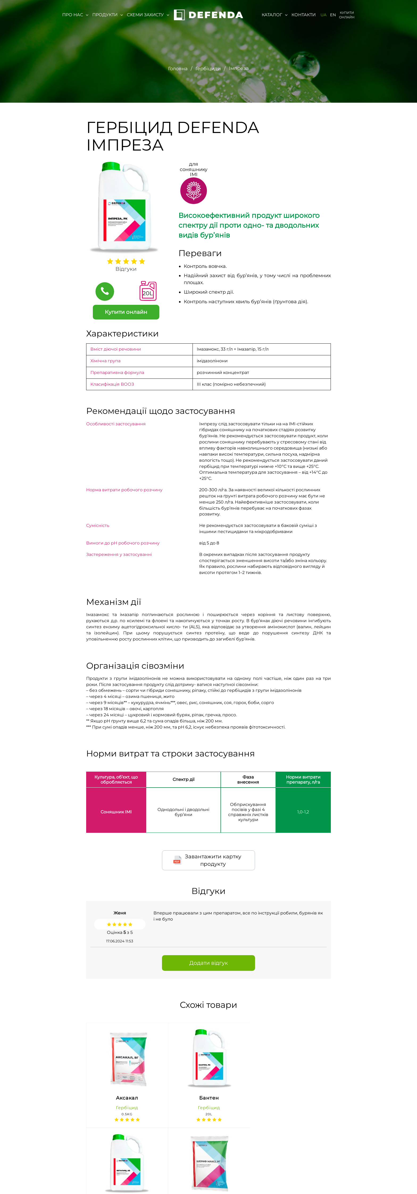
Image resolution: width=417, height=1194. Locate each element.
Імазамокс (208, 348)
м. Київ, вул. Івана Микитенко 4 (132, 1179)
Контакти (303, 14)
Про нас (75, 14)
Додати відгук (208, 962)
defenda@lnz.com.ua (232, 1179)
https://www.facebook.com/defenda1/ (297, 1179)
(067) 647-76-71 (188, 1185)
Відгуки (126, 268)
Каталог (274, 14)
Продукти (107, 14)
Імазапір (247, 348)
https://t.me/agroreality (365, 1179)
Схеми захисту (148, 14)
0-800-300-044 (188, 1174)
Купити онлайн (347, 15)
